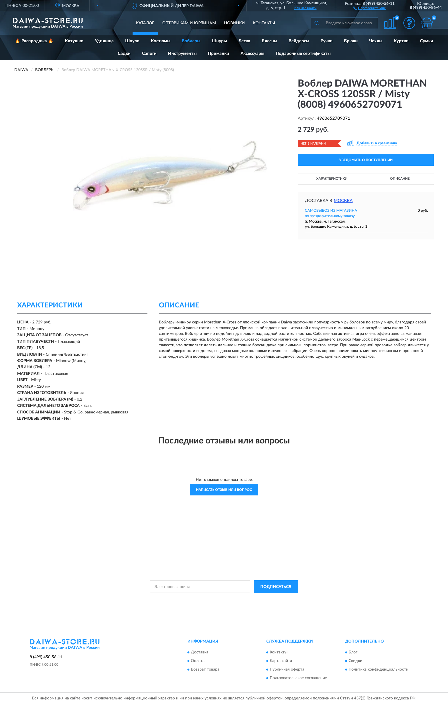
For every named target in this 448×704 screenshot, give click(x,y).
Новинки (234, 23)
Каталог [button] (145, 23)
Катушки (74, 41)
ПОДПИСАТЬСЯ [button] (275, 587)
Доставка (199, 653)
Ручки (327, 41)
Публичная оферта (287, 670)
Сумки (426, 41)
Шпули (132, 41)
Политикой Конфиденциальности (225, 599)
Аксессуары (252, 53)
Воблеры (191, 41)
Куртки (401, 41)
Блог (353, 653)
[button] (369, 7)
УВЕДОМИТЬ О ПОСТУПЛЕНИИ (366, 160)
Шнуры (219, 41)
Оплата (198, 661)
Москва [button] (343, 201)
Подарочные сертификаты (303, 53)
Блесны (269, 41)
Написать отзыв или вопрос (224, 489)
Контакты (264, 23)
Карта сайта (281, 661)
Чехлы (375, 41)
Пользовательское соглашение (298, 678)
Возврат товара (205, 670)
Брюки (351, 41)
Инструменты (182, 53)
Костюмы (160, 41)
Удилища (104, 41)
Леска (244, 41)
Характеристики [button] (331, 178)
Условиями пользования (275, 599)
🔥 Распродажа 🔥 (34, 41)
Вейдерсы (299, 41)
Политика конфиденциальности (378, 670)
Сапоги (149, 53)
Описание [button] (400, 178)
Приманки (218, 53)
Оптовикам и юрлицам (189, 23)
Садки (124, 53)
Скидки (355, 661)
